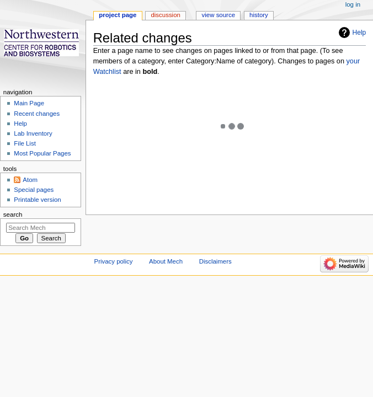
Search (13, 214)
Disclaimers (215, 261)
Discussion (165, 15)
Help (359, 32)
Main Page (29, 103)
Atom (30, 179)
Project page (117, 15)
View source (218, 15)
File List (24, 143)
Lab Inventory (33, 133)
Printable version (37, 199)
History (258, 15)
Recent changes (37, 113)
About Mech (166, 261)
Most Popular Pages (42, 153)
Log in (352, 4)
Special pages (34, 189)
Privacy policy (113, 261)
